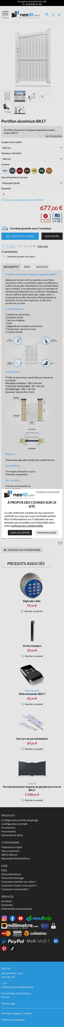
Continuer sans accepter (48, 491)
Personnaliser (46, 532)
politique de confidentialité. (27, 525)
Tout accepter (20, 532)
